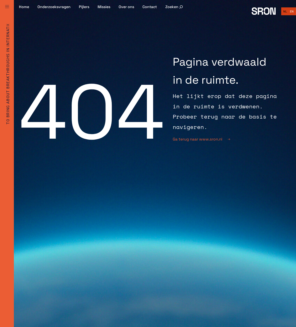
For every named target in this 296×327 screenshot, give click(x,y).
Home (24, 7)
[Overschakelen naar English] (292, 11)
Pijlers (84, 7)
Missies (104, 7)
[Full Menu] (7, 12)
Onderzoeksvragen (54, 7)
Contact (149, 7)
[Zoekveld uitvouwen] (174, 7)
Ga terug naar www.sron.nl (201, 139)
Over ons (126, 7)
